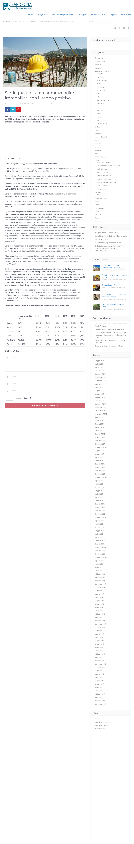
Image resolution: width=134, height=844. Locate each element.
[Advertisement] (45, 140)
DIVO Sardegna (102, 168)
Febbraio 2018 (100, 653)
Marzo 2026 (99, 367)
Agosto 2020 (99, 560)
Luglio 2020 (99, 563)
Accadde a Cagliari (103, 162)
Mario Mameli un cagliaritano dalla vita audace (111, 235)
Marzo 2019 (99, 610)
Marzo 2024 (99, 430)
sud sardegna (99, 207)
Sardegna (84, 14)
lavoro (97, 146)
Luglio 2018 (99, 637)
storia (97, 204)
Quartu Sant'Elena (103, 99)
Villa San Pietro (102, 123)
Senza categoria (100, 197)
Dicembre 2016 (100, 700)
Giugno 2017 (99, 680)
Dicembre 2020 (100, 547)
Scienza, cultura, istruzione (106, 182)
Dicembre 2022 (100, 467)
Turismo (97, 217)
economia (37, 103)
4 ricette (98, 64)
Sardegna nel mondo (104, 178)
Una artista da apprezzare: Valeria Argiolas (111, 324)
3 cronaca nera (100, 61)
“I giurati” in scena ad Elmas (113, 345)
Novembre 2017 (100, 663)
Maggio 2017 (99, 683)
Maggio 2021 (99, 530)
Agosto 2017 (99, 673)
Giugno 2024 (99, 423)
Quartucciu (100, 103)
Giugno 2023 (99, 450)
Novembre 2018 (100, 623)
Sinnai (99, 116)
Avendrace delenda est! (115, 329)
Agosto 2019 (99, 593)
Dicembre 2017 (100, 660)
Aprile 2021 (99, 533)
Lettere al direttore (104, 175)
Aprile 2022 (99, 493)
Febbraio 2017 (100, 693)
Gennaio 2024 (100, 433)
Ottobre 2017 (100, 667)
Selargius (100, 109)
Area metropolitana (64, 14)
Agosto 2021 (99, 520)
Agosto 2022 (99, 480)
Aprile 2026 (99, 363)
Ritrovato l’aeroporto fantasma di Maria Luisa (110, 341)
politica (97, 153)
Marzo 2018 (99, 650)
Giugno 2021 (99, 527)
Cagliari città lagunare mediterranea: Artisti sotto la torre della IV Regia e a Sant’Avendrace (110, 247)
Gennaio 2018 (99, 657)
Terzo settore (102, 188)
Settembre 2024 (101, 413)
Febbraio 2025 (100, 397)
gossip (97, 139)
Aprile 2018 (99, 647)
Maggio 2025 (99, 393)
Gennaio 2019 (99, 617)
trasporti (98, 214)
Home (34, 14)
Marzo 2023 (99, 457)
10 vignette (99, 57)
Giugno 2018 (99, 640)
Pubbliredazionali (101, 156)
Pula (98, 96)
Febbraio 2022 (100, 500)
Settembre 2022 (101, 477)
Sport (114, 14)
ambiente (98, 67)
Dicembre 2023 (100, 437)
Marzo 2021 (99, 537)
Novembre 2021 (100, 510)
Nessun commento (59, 103)
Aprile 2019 (99, 607)
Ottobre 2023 (100, 443)
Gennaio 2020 (100, 577)
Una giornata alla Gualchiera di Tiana (107, 232)
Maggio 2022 (99, 490)
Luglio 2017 (99, 677)
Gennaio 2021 (99, 543)
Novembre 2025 (100, 377)
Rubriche (124, 14)
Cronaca (97, 129)
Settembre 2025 (101, 380)
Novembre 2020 (100, 550)
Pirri (98, 93)
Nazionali (98, 149)
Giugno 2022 (99, 487)
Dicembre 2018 (100, 620)
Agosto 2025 (99, 383)
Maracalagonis (102, 86)
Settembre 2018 (100, 630)
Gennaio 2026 (100, 370)
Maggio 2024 (99, 427)
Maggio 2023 (99, 453)
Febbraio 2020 (100, 573)
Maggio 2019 (99, 603)
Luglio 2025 (99, 387)
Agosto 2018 (99, 633)
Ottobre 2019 (100, 587)
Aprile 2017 (99, 687)
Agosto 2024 (99, 417)
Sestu (99, 113)
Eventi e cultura (100, 14)
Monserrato (101, 89)
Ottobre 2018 (100, 627)
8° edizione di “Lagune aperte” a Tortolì (109, 242)
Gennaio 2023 (100, 463)
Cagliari (44, 14)
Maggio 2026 (99, 360)
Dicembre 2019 (100, 580)
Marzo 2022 (99, 497)
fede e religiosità (101, 136)
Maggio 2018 (99, 643)
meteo (99, 194)
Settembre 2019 (100, 590)
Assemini (100, 73)
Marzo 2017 (99, 690)
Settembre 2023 (101, 447)
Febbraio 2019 (100, 613)
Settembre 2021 (100, 517)
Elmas (98, 83)
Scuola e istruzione (103, 185)
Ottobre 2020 (100, 553)
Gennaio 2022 (100, 503)
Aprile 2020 (99, 567)
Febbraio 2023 (100, 460)
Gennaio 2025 (100, 400)
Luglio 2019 (99, 597)
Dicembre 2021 (100, 507)
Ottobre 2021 (100, 513)
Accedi (97, 718)
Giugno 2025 (99, 390)
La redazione (11, 103)
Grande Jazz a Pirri (101, 239)
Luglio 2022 (99, 483)
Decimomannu (102, 79)
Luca (96, 340)
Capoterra (100, 76)
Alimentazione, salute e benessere (109, 165)
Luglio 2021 (99, 523)
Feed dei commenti (101, 725)
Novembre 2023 (100, 440)
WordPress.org (100, 728)
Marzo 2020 (99, 570)
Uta (98, 119)
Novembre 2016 (100, 703)
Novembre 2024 (100, 407)
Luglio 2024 (99, 420)
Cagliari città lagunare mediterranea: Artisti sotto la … (114, 266)
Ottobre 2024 (100, 410)
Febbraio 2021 (100, 540)
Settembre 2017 (100, 670)
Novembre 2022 (100, 470)
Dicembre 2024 (100, 403)
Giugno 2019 (99, 600)
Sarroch (99, 106)
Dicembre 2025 (100, 373)
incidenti (98, 143)
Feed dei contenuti (102, 721)
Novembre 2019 (100, 583)
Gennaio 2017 (99, 697)
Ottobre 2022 (100, 473)
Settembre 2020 (101, 557)
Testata (97, 211)
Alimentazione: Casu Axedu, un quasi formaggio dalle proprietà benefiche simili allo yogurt (111, 334)
